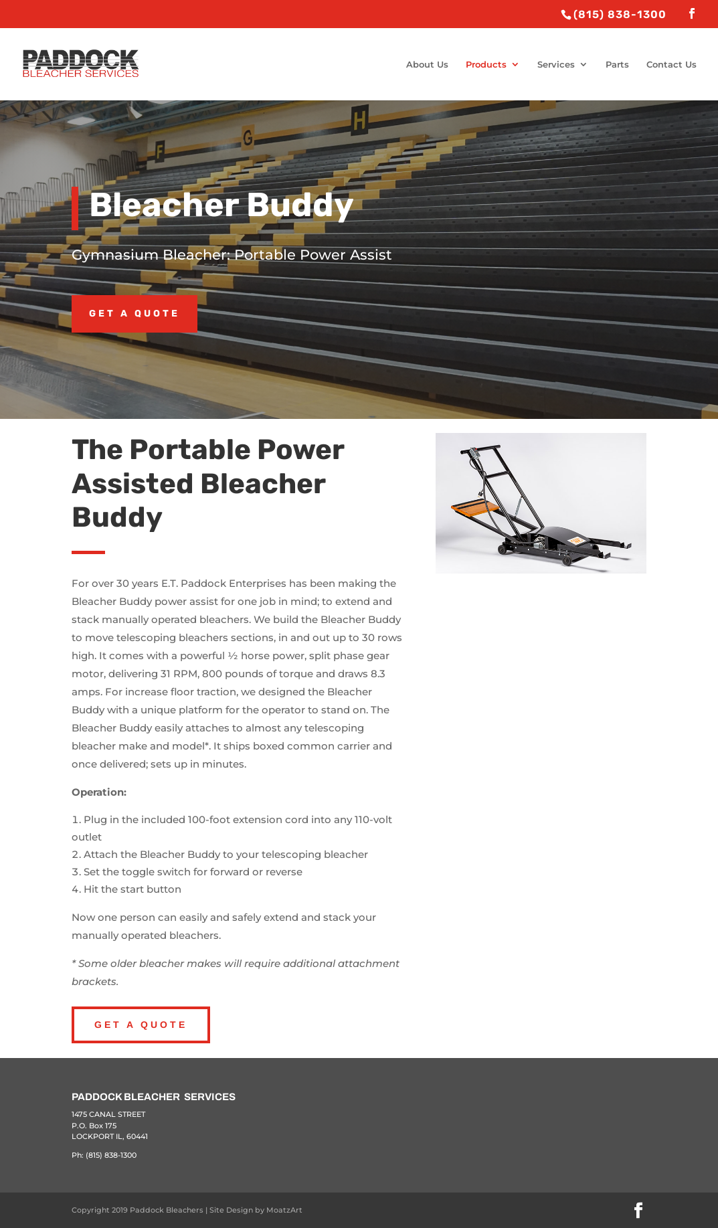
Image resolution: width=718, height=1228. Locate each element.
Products (486, 65)
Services (556, 65)
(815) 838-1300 (111, 1155)
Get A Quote (140, 1024)
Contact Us (671, 65)
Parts (617, 65)
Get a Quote (134, 313)
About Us (427, 65)
